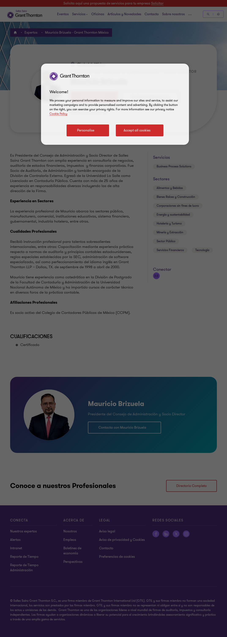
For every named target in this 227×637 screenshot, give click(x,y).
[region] (115, 104)
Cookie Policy (58, 114)
